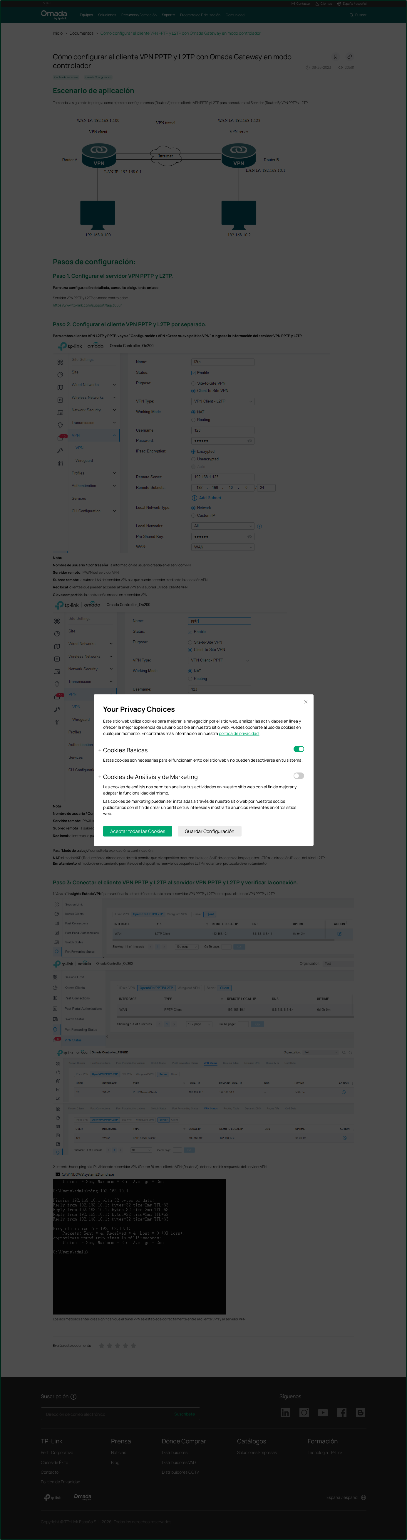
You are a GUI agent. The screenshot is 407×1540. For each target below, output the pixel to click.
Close (306, 702)
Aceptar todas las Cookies (137, 831)
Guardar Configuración (210, 831)
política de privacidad (239, 733)
